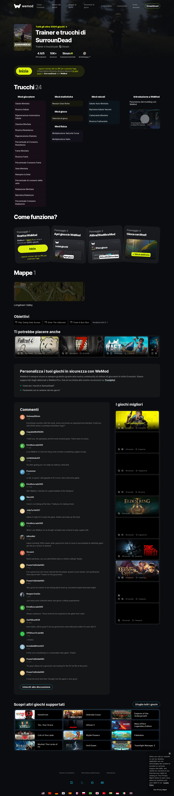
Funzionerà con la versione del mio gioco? (41, 390)
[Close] (169, 753)
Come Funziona (40, 6)
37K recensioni (41, 57)
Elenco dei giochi (56, 6)
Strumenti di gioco (89, 6)
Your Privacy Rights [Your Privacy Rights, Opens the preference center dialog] (160, 790)
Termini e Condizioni (66, 773)
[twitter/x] (82, 783)
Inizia (23, 71)
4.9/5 (40, 53)
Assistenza (111, 773)
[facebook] (92, 783)
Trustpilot (110, 380)
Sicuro (67, 53)
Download (152, 6)
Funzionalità (106, 6)
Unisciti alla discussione (36, 687)
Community (122, 6)
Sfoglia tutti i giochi (146, 704)
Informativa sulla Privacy (90, 773)
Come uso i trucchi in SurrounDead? (38, 386)
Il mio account (136, 6)
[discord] (71, 783)
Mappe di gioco (72, 6)
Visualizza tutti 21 (99, 322)
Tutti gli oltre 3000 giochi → (51, 26)
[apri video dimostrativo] (145, 119)
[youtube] (102, 783)
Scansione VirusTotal (67, 57)
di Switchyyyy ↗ (84, 57)
